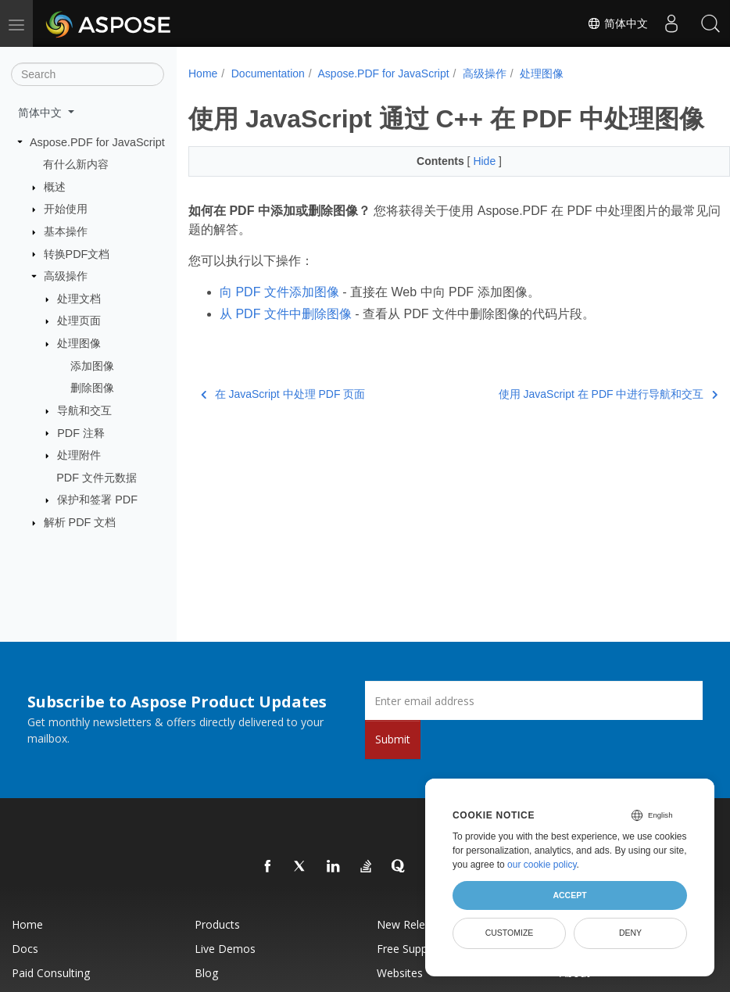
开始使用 (66, 208)
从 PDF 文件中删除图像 (286, 344)
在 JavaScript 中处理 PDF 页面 (283, 424)
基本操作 (66, 231)
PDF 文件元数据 (96, 477)
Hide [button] (467, 191)
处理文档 (79, 298)
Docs (25, 948)
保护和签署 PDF (97, 499)
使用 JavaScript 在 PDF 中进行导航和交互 (569, 424)
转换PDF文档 (77, 253)
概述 (55, 187)
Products (217, 924)
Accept (569, 895)
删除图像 (92, 387)
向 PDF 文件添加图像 (279, 322)
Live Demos (225, 948)
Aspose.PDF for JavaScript (97, 141)
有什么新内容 (76, 164)
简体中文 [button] (41, 112)
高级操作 (66, 276)
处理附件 (79, 455)
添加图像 (92, 366)
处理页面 (79, 320)
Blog (206, 972)
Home (202, 73)
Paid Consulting (51, 972)
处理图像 (79, 343)
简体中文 (617, 23)
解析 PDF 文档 (80, 522)
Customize (509, 932)
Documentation (268, 73)
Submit (392, 739)
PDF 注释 (81, 432)
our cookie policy (542, 864)
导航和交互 (84, 410)
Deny (630, 932)
